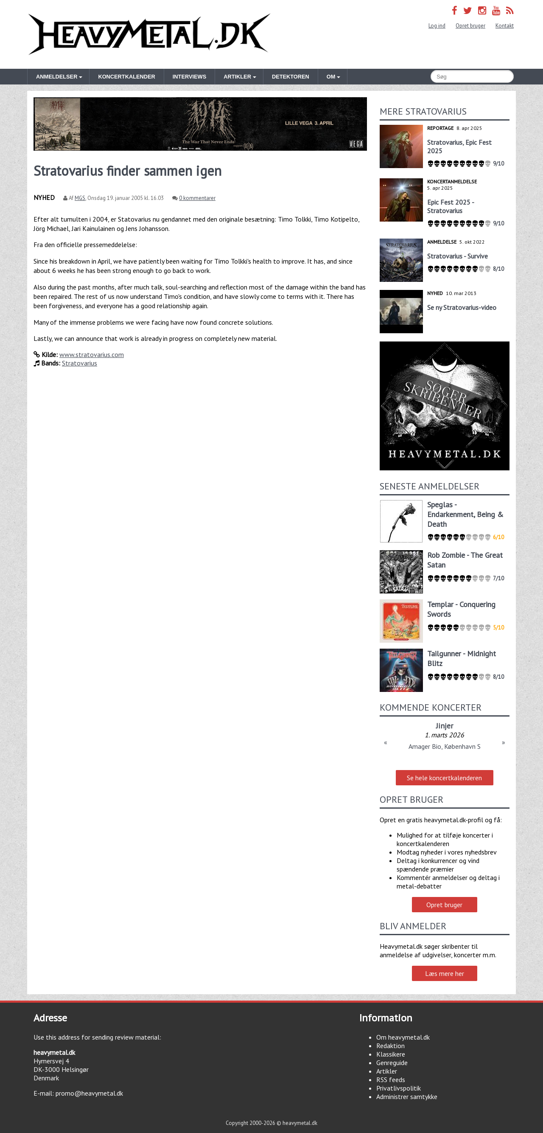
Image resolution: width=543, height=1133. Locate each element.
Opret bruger (470, 25)
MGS (80, 198)
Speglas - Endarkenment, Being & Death (465, 514)
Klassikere (390, 1054)
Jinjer (444, 726)
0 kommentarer (197, 198)
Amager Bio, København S (445, 746)
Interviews (189, 76)
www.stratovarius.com (91, 354)
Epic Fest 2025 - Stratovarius (450, 206)
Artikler (386, 1071)
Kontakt (504, 25)
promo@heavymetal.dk (89, 1093)
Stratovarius (79, 363)
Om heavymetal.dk (403, 1037)
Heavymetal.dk (149, 34)
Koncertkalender (126, 76)
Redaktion (390, 1045)
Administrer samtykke (406, 1096)
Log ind (436, 25)
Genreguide (392, 1062)
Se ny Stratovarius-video (461, 307)
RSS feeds (390, 1079)
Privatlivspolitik (398, 1088)
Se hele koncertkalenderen (444, 777)
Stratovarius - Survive (457, 256)
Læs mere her (444, 973)
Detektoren (290, 76)
